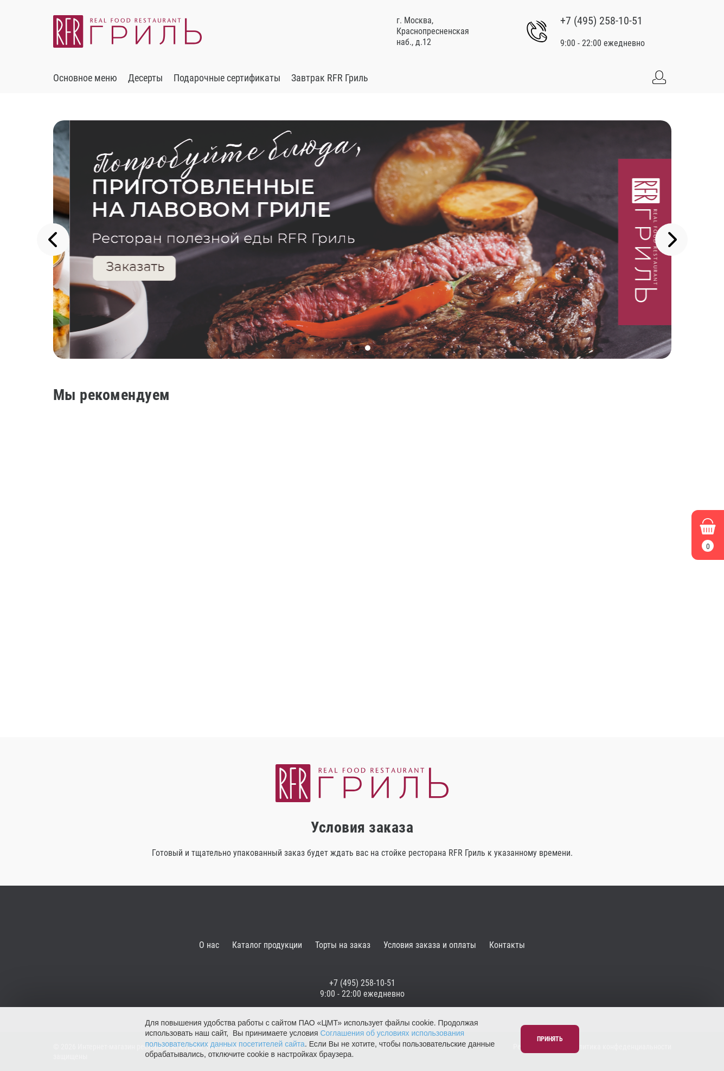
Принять (550, 1039)
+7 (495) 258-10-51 (601, 20)
